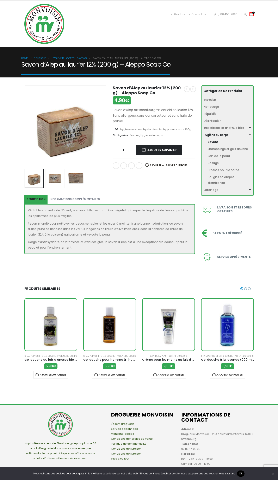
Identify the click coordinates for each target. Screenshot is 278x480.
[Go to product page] (51, 324)
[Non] (273, 474)
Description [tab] (35, 199)
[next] (193, 89)
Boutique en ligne (92, 23)
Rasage (213, 163)
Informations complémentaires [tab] (75, 199)
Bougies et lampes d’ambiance (221, 180)
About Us (178, 14)
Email (139, 165)
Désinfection (86, 32)
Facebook (116, 165)
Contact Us (197, 14)
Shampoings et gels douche (228, 149)
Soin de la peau (219, 156)
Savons (134, 135)
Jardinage (213, 23)
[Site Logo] (44, 24)
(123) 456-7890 (225, 14)
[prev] (187, 89)
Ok (240, 473)
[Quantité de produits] (123, 150)
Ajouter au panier (162, 150)
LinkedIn (131, 165)
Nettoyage (136, 32)
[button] (245, 14)
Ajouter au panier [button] (53, 374)
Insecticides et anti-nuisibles (139, 23)
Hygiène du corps (184, 23)
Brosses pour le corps (223, 170)
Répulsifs (112, 32)
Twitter (123, 165)
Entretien (160, 32)
